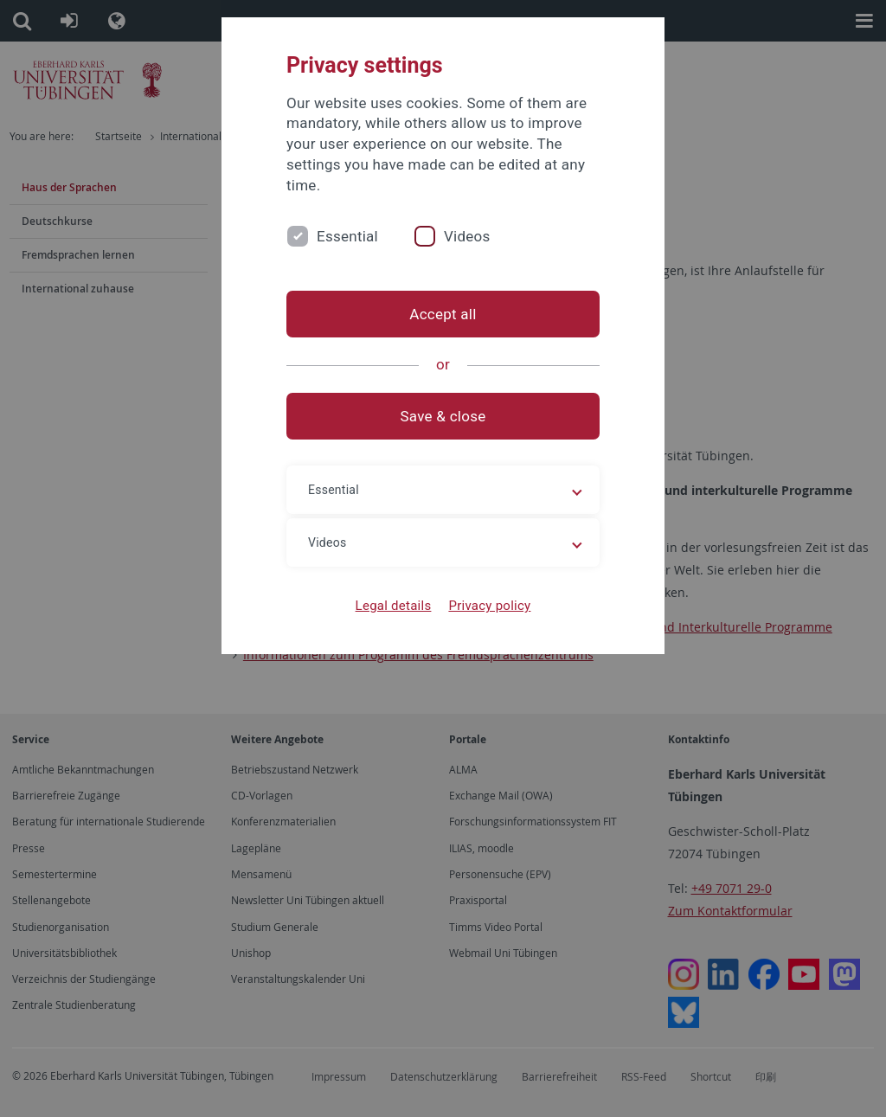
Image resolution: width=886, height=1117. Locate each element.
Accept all (442, 314)
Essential (347, 236)
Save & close (443, 416)
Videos (467, 236)
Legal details (394, 605)
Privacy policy (489, 605)
